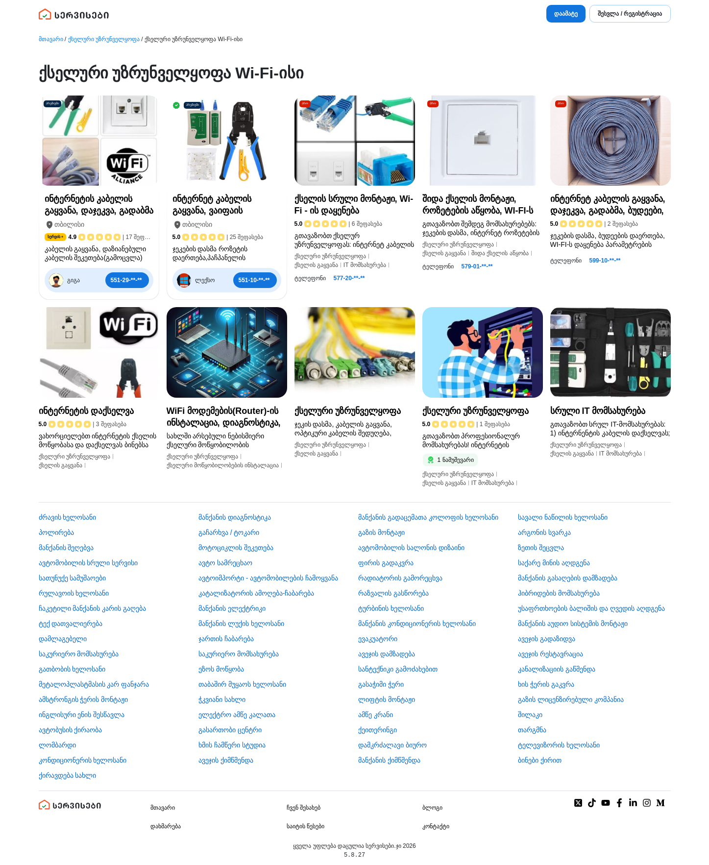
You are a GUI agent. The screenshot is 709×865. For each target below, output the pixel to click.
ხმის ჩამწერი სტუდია (232, 745)
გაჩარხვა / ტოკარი (229, 532)
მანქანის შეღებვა (66, 548)
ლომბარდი (57, 745)
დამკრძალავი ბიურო (392, 745)
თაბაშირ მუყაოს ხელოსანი (242, 684)
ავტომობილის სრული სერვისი (88, 563)
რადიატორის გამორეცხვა (400, 578)
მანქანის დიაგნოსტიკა (234, 517)
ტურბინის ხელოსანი (391, 608)
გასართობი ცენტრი (230, 730)
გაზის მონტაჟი (381, 532)
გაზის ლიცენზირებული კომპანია (571, 699)
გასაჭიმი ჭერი (381, 684)
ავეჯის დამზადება (386, 654)
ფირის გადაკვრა (386, 563)
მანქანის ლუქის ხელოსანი (241, 623)
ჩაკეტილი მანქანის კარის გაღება (93, 608)
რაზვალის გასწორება (393, 593)
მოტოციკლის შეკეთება (235, 548)
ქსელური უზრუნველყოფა (104, 39)
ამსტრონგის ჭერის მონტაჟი (83, 699)
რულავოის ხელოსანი (74, 593)
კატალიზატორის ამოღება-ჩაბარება (256, 593)
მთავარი (51, 39)
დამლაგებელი (63, 639)
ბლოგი (432, 807)
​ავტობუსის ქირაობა (70, 730)
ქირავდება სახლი (68, 775)
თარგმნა (532, 730)
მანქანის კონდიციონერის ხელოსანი (417, 623)
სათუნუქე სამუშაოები (72, 578)
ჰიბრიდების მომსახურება (559, 593)
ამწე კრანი (375, 715)
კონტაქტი (435, 826)
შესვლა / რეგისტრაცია (630, 13)
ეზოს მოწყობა (221, 669)
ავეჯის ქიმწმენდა (225, 760)
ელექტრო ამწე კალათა (236, 715)
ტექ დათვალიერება (71, 623)
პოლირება (56, 532)
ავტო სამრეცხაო (225, 563)
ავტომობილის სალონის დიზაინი (411, 548)
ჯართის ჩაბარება (226, 639)
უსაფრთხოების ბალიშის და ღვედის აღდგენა (591, 608)
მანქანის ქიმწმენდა (389, 760)
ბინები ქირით (540, 760)
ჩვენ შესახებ (303, 807)
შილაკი (530, 715)
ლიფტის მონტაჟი (386, 699)
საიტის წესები (305, 826)
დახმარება (165, 826)
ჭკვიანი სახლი (221, 699)
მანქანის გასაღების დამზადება (567, 578)
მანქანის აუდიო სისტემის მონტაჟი (573, 623)
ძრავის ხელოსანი (68, 517)
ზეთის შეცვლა (541, 548)
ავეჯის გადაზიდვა (546, 639)
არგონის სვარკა (544, 532)
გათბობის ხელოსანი (72, 669)
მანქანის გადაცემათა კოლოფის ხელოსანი (428, 517)
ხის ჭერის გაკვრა (546, 684)
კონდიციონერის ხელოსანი (83, 760)
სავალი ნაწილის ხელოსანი (563, 517)
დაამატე (566, 13)
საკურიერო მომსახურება (79, 654)
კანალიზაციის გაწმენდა (556, 669)
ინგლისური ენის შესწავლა (82, 715)
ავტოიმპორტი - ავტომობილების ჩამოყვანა (268, 578)
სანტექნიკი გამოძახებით (398, 669)
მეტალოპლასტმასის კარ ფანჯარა (94, 684)
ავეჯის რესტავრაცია (550, 654)
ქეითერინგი (377, 730)
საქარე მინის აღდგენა (554, 563)
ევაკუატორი (377, 639)
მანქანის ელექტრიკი (232, 608)
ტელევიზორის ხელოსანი (559, 745)
